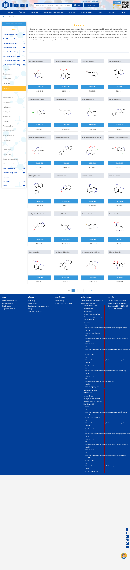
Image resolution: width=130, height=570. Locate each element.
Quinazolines (7, 140)
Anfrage (72, 12)
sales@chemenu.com (114, 303)
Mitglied (111, 12)
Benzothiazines (7, 74)
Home (5, 17)
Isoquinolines (7, 102)
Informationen (86, 297)
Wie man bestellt (87, 12)
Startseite (10, 12)
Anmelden (95, 1)
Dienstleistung (32, 303)
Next (90, 290)
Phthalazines (7, 116)
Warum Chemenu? (7, 303)
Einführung (31, 300)
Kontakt (123, 12)
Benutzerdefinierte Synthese (53, 12)
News (100, 12)
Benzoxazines (7, 79)
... (81, 290)
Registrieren (86, 1)
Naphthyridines (7, 112)
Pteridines (6, 121)
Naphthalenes (7, 107)
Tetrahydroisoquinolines (10, 159)
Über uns (22, 12)
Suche (77, 5)
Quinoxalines (7, 154)
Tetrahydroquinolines (9, 164)
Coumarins (6, 93)
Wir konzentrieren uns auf (9, 300)
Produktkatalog (59, 300)
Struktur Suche (91, 5)
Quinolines (6, 145)
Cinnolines (6, 88)
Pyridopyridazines (8, 131)
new (14, 29)
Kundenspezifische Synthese (63, 303)
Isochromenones (8, 97)
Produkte (34, 12)
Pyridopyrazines (8, 126)
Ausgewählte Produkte (8, 309)
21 (85, 290)
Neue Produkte (6, 306)
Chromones (6, 83)
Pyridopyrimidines (8, 135)
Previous (68, 290)
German (117, 2)
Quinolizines (7, 149)
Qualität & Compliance (35, 311)
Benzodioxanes (7, 69)
